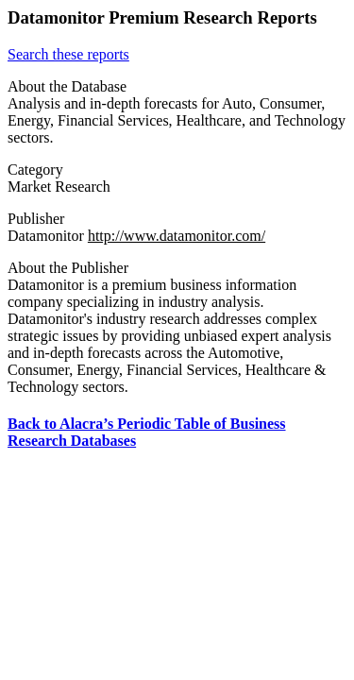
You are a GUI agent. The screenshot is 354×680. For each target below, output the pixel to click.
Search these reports (68, 54)
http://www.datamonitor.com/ (176, 236)
